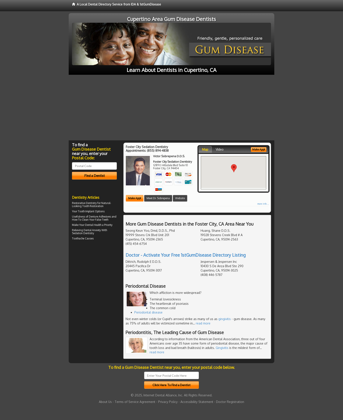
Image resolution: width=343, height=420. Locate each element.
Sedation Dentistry (83, 233)
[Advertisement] (171, 107)
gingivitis (224, 319)
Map (205, 149)
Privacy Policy (168, 402)
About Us (105, 402)
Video (220, 149)
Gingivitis (222, 348)
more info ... (263, 203)
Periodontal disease (148, 312)
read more (203, 323)
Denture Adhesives (100, 216)
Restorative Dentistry (84, 203)
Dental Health (93, 225)
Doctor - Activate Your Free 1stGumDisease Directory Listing (186, 255)
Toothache (78, 238)
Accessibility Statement (196, 402)
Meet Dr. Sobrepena (158, 198)
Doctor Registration (230, 402)
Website (180, 198)
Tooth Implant (86, 211)
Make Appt (134, 198)
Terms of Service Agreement (135, 402)
